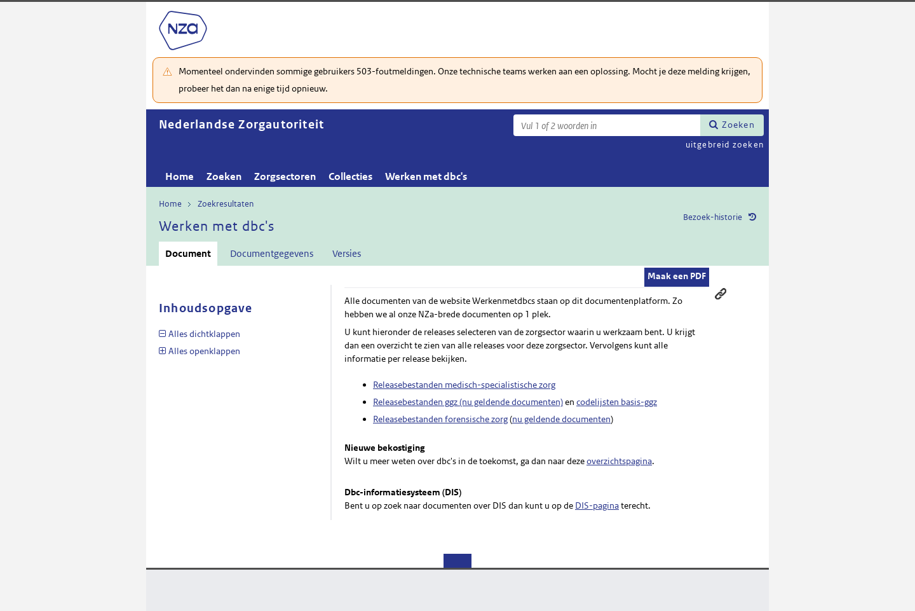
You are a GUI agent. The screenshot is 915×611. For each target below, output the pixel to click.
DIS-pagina (597, 505)
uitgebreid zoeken (725, 144)
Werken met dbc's (426, 176)
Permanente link (720, 293)
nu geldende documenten (561, 419)
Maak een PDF (676, 276)
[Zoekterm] (606, 125)
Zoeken (738, 124)
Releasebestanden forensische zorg (440, 419)
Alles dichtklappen (204, 334)
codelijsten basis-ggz (616, 402)
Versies (346, 253)
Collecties (350, 176)
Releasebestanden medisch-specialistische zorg (464, 384)
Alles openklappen (204, 351)
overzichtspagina (619, 461)
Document (188, 253)
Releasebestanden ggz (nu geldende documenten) (468, 402)
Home (179, 176)
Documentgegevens (271, 253)
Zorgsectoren (285, 176)
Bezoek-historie (712, 217)
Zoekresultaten (226, 203)
